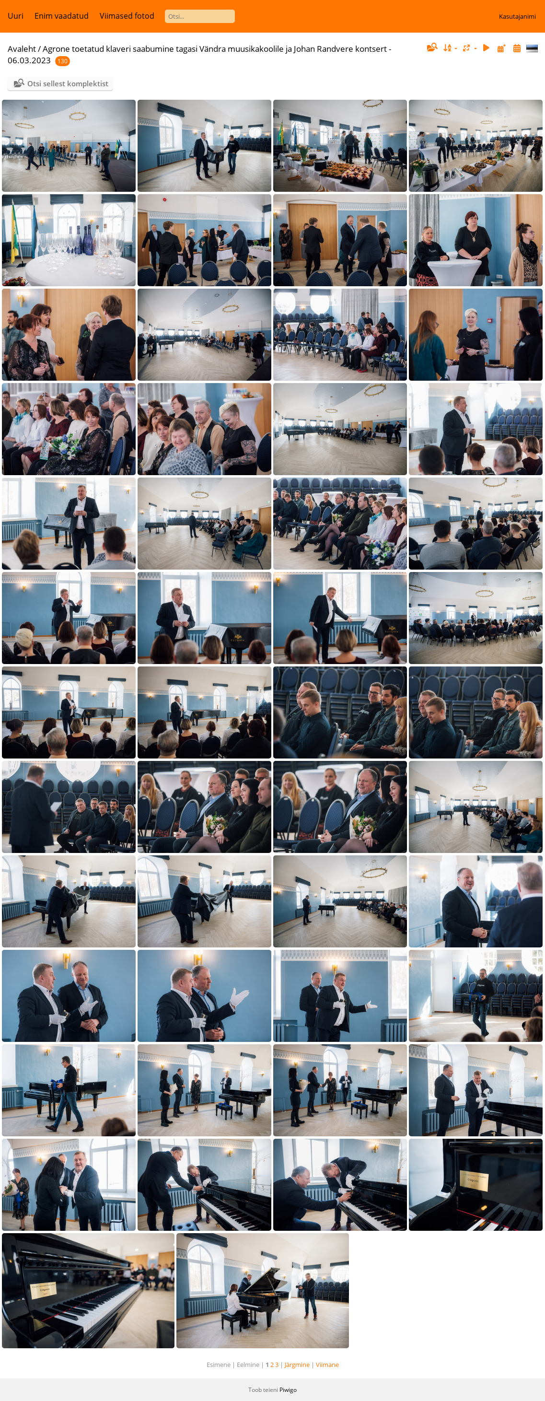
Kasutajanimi (517, 16)
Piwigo (288, 1390)
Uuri (15, 16)
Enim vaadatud (62, 16)
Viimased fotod (127, 16)
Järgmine (297, 1364)
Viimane (327, 1364)
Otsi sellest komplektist (67, 83)
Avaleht (22, 48)
